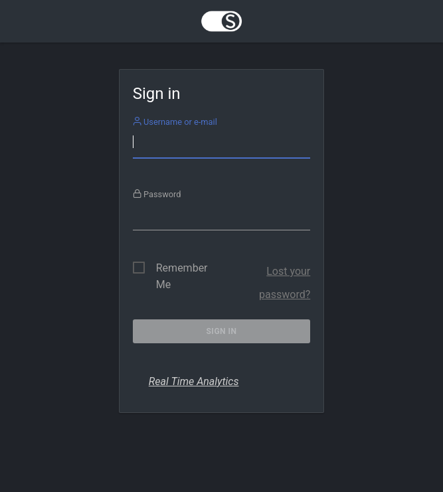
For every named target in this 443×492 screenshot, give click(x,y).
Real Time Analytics (194, 381)
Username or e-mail (175, 122)
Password (157, 194)
